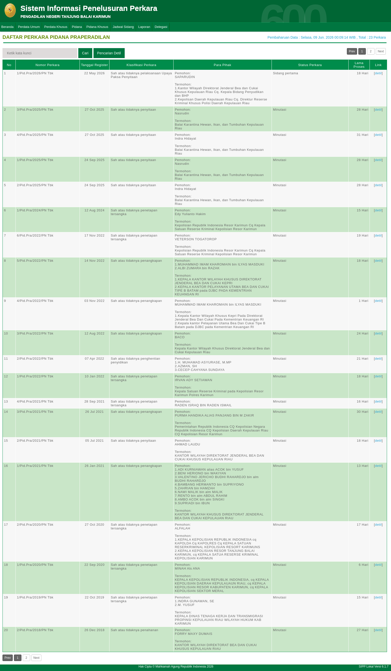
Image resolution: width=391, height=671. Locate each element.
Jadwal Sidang (123, 27)
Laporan (144, 27)
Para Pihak (222, 65)
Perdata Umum (29, 27)
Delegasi (161, 27)
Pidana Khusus (97, 27)
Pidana (77, 27)
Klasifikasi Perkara (141, 65)
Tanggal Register (94, 65)
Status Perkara (310, 65)
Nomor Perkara (47, 65)
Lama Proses (359, 65)
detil (378, 73)
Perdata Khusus (56, 27)
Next (381, 51)
